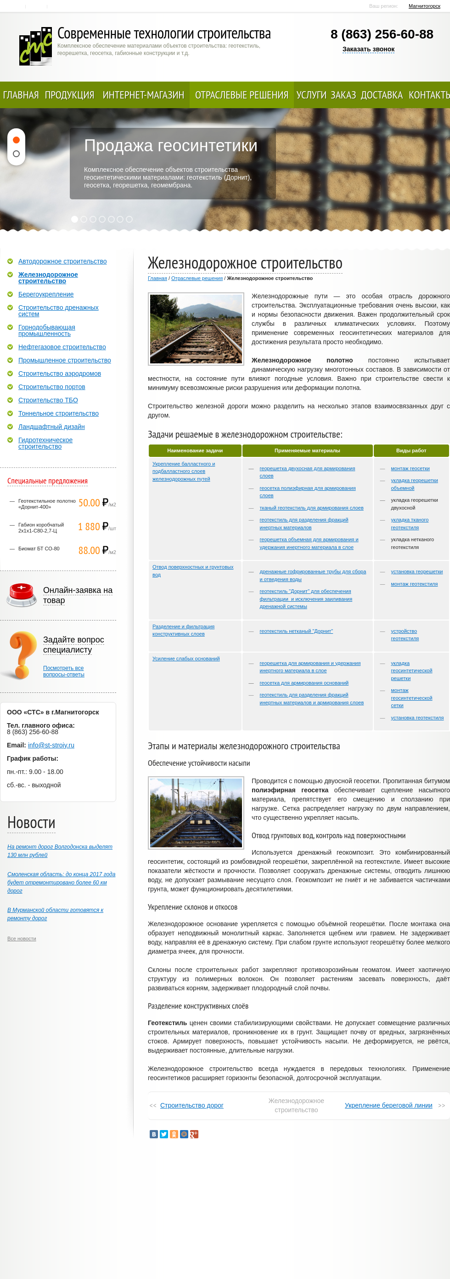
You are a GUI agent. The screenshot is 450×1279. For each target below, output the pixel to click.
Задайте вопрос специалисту (73, 644)
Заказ (343, 95)
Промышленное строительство (64, 360)
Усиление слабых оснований (186, 658)
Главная (15, 6)
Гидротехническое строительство (45, 443)
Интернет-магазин (144, 95)
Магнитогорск (424, 6)
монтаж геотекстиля (414, 584)
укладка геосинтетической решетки (412, 670)
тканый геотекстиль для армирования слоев (312, 508)
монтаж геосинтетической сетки (412, 697)
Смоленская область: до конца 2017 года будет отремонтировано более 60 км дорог (61, 882)
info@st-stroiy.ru (51, 745)
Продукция (70, 95)
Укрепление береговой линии (389, 1105)
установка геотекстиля (417, 717)
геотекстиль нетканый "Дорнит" (296, 631)
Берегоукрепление (46, 294)
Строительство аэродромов (59, 373)
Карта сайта (59, 6)
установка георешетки (417, 571)
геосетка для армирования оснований (304, 683)
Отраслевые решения (242, 95)
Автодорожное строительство (62, 261)
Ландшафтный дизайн (51, 426)
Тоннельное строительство (58, 413)
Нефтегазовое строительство (62, 347)
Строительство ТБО (48, 400)
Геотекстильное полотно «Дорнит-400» (47, 504)
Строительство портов (51, 387)
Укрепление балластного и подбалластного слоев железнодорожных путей (183, 471)
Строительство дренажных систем (58, 310)
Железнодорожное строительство (48, 277)
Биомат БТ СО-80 (39, 548)
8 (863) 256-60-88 (382, 34)
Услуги (312, 95)
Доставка (382, 95)
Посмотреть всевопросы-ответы (63, 671)
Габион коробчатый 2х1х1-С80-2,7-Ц (41, 527)
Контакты (37, 6)
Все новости (21, 938)
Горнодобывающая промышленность (46, 330)
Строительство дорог (192, 1105)
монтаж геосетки (410, 468)
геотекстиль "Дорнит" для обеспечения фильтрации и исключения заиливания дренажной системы (306, 598)
